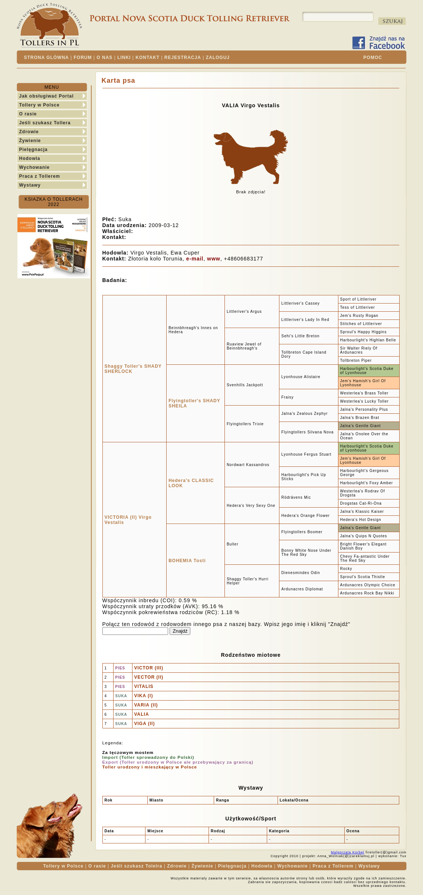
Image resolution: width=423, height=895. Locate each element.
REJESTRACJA (182, 57)
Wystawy (30, 185)
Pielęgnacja (33, 149)
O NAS (104, 57)
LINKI (124, 57)
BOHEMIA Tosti (187, 560)
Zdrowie (29, 131)
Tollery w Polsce (39, 105)
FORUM (83, 57)
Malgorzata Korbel (347, 852)
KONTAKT (147, 57)
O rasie (28, 114)
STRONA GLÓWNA (46, 57)
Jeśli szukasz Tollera (45, 122)
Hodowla (29, 158)
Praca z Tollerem (39, 176)
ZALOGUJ (218, 57)
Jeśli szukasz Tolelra (137, 866)
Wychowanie (34, 167)
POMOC (372, 57)
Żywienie (30, 140)
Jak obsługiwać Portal (46, 96)
